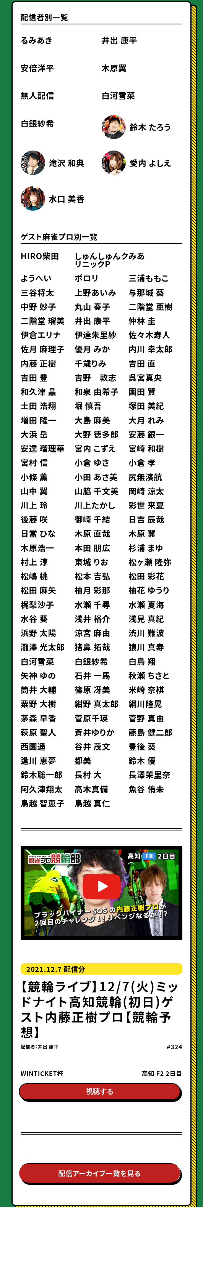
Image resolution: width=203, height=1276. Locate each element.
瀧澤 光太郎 (43, 647)
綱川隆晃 (145, 703)
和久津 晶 (39, 391)
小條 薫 (34, 477)
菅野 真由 (146, 718)
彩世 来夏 (146, 505)
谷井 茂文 (92, 746)
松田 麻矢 (39, 590)
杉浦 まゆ (145, 547)
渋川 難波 (146, 632)
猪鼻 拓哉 (92, 647)
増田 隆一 (39, 420)
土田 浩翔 (39, 405)
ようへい (36, 278)
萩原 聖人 (39, 732)
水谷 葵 (34, 618)
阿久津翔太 (42, 789)
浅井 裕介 (92, 618)
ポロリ (87, 278)
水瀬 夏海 (146, 604)
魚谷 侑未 (146, 789)
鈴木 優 (142, 760)
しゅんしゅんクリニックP (101, 260)
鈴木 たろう (150, 127)
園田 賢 (142, 391)
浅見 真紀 (146, 618)
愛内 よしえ (150, 162)
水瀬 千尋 (92, 604)
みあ (136, 256)
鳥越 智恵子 (43, 803)
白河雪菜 (118, 95)
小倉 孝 (142, 462)
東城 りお (92, 562)
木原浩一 (37, 547)
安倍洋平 (37, 68)
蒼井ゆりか (95, 732)
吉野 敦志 (96, 377)
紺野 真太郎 (97, 703)
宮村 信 (34, 462)
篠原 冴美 (92, 689)
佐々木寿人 (149, 334)
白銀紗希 (37, 123)
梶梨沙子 (37, 604)
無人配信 (37, 95)
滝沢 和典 (67, 162)
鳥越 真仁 (92, 803)
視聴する (100, 1093)
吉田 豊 (34, 377)
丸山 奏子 (92, 306)
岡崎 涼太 (146, 491)
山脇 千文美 (97, 491)
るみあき (36, 40)
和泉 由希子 (97, 391)
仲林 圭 (142, 320)
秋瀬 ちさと (148, 675)
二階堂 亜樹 (150, 306)
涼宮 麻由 (92, 632)
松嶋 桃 (34, 576)
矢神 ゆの (38, 675)
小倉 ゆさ (92, 462)
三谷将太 (37, 292)
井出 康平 (120, 40)
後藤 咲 (34, 519)
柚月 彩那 (92, 590)
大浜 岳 (34, 434)
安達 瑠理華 (43, 448)
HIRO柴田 (40, 256)
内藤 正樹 (39, 363)
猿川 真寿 (146, 647)
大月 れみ (146, 420)
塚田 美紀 (146, 405)
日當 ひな (38, 533)
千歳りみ (90, 363)
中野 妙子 (39, 306)
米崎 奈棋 (146, 689)
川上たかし (95, 505)
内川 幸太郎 (150, 349)
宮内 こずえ (95, 448)
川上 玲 (34, 505)
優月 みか (92, 349)
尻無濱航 (145, 477)
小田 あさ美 (96, 477)
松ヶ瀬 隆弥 (149, 562)
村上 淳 (34, 562)
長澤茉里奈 (149, 774)
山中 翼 (34, 491)
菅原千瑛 (91, 718)
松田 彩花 (146, 576)
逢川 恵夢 (39, 760)
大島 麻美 (92, 420)
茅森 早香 (39, 718)
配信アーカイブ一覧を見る (99, 1175)
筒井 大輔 (39, 689)
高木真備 (91, 789)
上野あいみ (95, 292)
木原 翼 (142, 533)
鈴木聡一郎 (42, 774)
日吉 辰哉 (146, 519)
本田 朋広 (92, 547)
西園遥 (33, 746)
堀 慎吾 (88, 405)
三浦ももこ (148, 278)
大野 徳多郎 (97, 434)
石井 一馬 (92, 675)
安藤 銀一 (146, 434)
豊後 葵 (142, 746)
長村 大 (88, 774)
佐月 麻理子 (43, 349)
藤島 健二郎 (150, 732)
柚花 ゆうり (148, 590)
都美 (83, 760)
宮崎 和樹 (146, 448)
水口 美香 (67, 198)
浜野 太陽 (39, 632)
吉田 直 (142, 363)
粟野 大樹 (39, 703)
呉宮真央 (145, 377)
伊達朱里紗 (96, 334)
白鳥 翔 (142, 661)
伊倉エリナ (41, 334)
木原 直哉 (92, 533)
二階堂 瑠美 (43, 320)
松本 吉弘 (92, 576)
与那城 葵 (146, 292)
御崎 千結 (92, 519)
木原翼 (114, 68)
